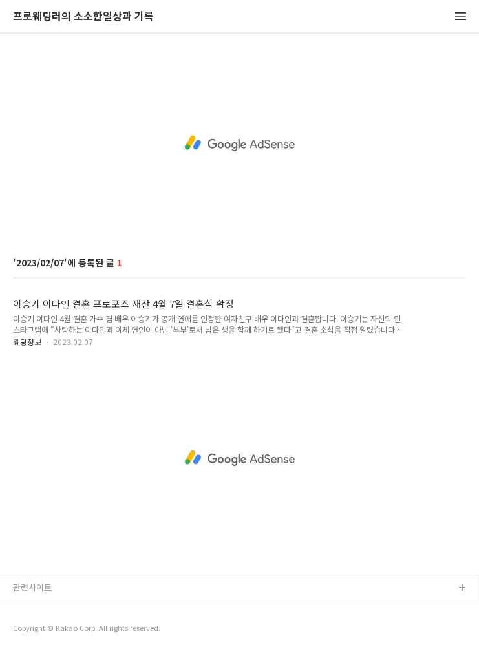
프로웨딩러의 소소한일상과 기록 (83, 16)
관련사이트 (32, 587)
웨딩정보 (27, 341)
